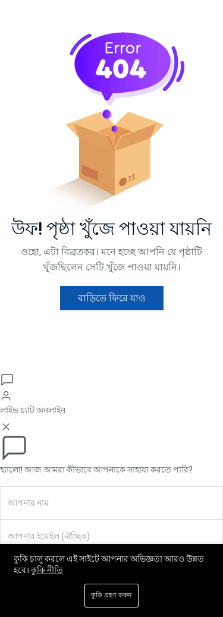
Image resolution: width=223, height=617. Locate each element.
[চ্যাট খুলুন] (7, 379)
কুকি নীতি (47, 570)
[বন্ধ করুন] (6, 425)
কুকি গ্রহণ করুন (111, 595)
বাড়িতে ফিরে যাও (112, 298)
